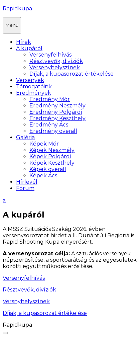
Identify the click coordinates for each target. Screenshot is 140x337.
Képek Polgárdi (50, 156)
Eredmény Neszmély (57, 105)
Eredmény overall (53, 131)
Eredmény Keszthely (57, 118)
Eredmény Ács (48, 124)
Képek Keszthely (52, 163)
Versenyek (30, 80)
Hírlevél (26, 182)
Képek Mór (44, 144)
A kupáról (29, 48)
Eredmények (33, 93)
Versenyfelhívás (50, 55)
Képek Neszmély (52, 150)
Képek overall (47, 169)
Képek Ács (43, 175)
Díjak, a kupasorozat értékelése (71, 74)
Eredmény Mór (49, 99)
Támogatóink (34, 86)
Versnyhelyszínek (26, 301)
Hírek (23, 42)
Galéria (25, 137)
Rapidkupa (17, 8)
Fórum (25, 188)
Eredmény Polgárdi (55, 112)
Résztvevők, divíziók (56, 61)
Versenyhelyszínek (54, 67)
